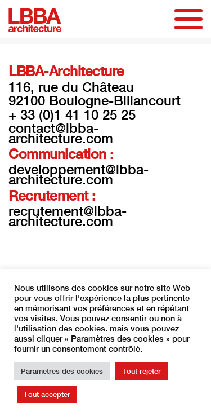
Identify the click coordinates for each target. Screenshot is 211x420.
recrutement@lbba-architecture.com (67, 216)
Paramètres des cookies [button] (62, 371)
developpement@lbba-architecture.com (78, 174)
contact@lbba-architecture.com (60, 133)
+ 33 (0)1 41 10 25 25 (72, 114)
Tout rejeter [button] (141, 371)
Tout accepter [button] (47, 394)
